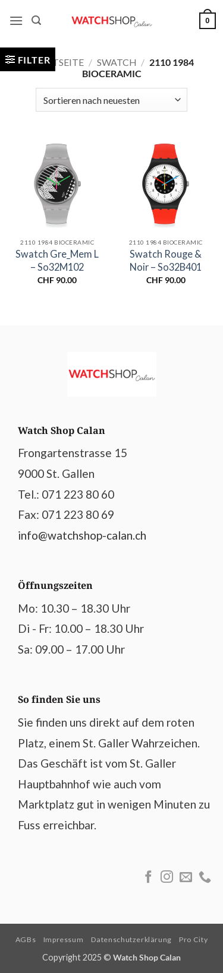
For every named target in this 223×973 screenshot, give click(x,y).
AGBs (25, 939)
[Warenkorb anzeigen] (207, 20)
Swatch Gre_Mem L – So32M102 (57, 260)
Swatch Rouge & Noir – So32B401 (166, 260)
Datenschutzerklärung (131, 939)
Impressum (63, 939)
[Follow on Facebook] (148, 878)
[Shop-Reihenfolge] (111, 100)
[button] (16, 20)
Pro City (193, 939)
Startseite (56, 62)
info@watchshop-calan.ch (82, 535)
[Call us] (205, 878)
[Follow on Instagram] (167, 878)
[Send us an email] (186, 878)
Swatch (117, 62)
